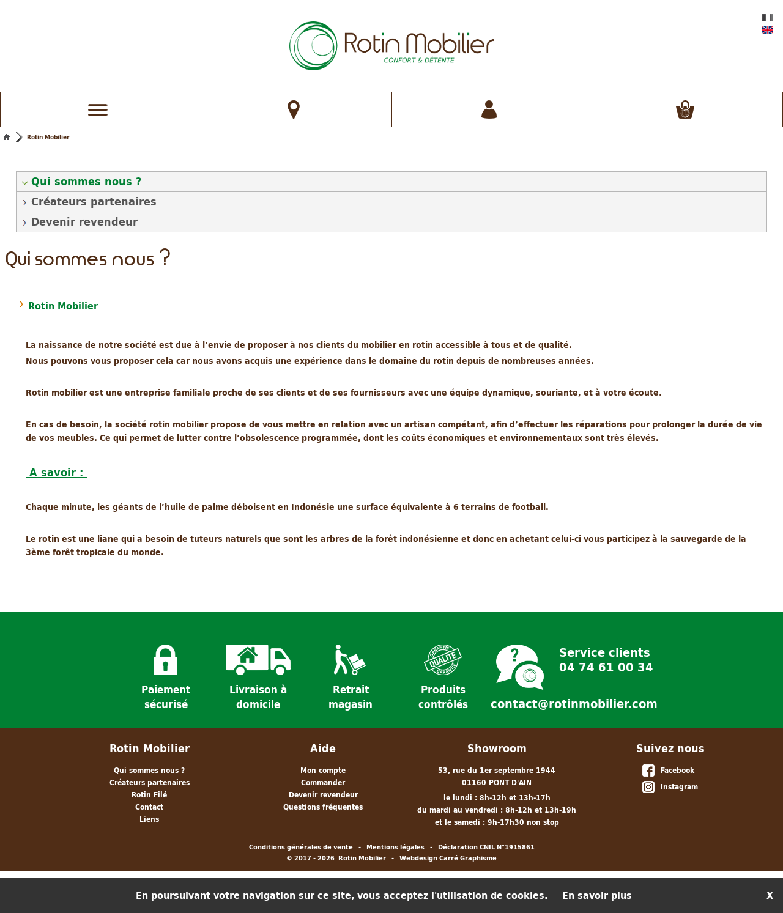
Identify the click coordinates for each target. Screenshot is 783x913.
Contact (149, 807)
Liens (149, 819)
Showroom (497, 748)
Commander (323, 782)
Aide (323, 748)
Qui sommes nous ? (86, 181)
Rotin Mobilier (48, 137)
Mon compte (323, 770)
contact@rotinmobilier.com (574, 704)
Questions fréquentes (323, 807)
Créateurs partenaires (94, 201)
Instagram (669, 787)
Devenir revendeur (84, 222)
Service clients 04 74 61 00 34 (606, 659)
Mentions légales (395, 846)
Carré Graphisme (468, 857)
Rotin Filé (149, 794)
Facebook (667, 771)
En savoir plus (597, 895)
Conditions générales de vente (301, 846)
